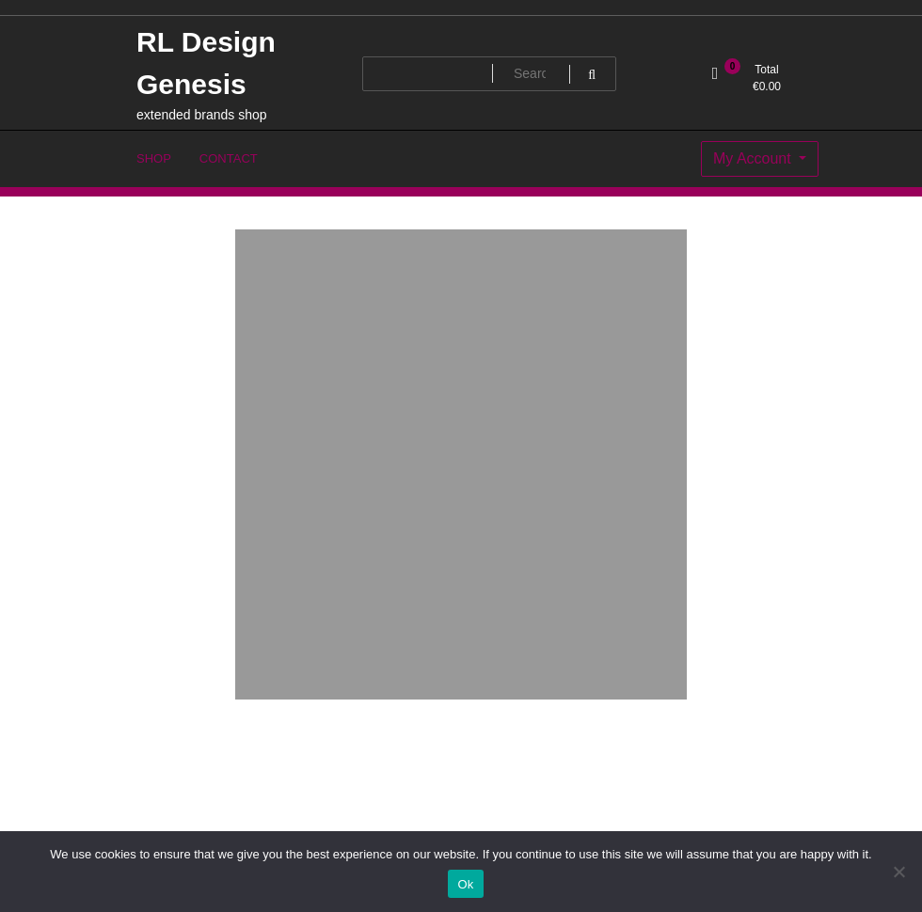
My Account (754, 158)
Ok (465, 884)
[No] (898, 871)
